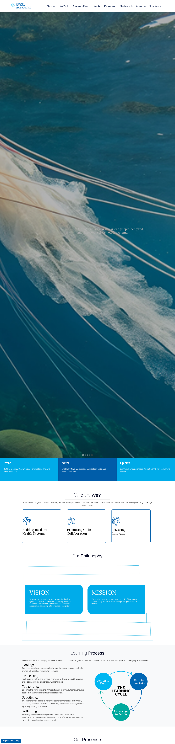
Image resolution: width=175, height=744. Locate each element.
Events (97, 6)
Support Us (141, 6)
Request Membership (10, 741)
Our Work (65, 6)
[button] (83, 455)
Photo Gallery (155, 6)
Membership (110, 6)
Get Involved (126, 6)
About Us (52, 6)
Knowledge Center (82, 6)
